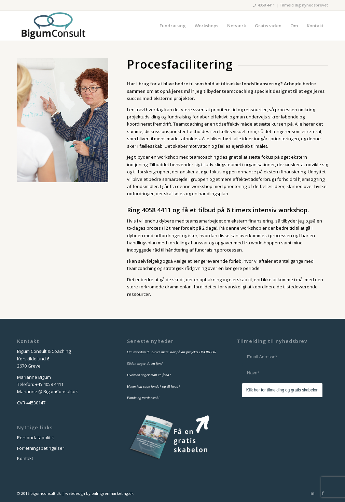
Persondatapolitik (35, 437)
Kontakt (25, 458)
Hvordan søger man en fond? (149, 375)
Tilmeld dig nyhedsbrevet (303, 5)
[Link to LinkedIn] (312, 493)
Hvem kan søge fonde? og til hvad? (153, 386)
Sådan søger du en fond (145, 363)
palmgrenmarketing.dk (113, 493)
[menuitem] (172, 26)
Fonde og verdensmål (143, 398)
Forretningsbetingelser (40, 448)
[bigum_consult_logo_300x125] (53, 26)
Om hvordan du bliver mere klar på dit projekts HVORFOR (172, 352)
